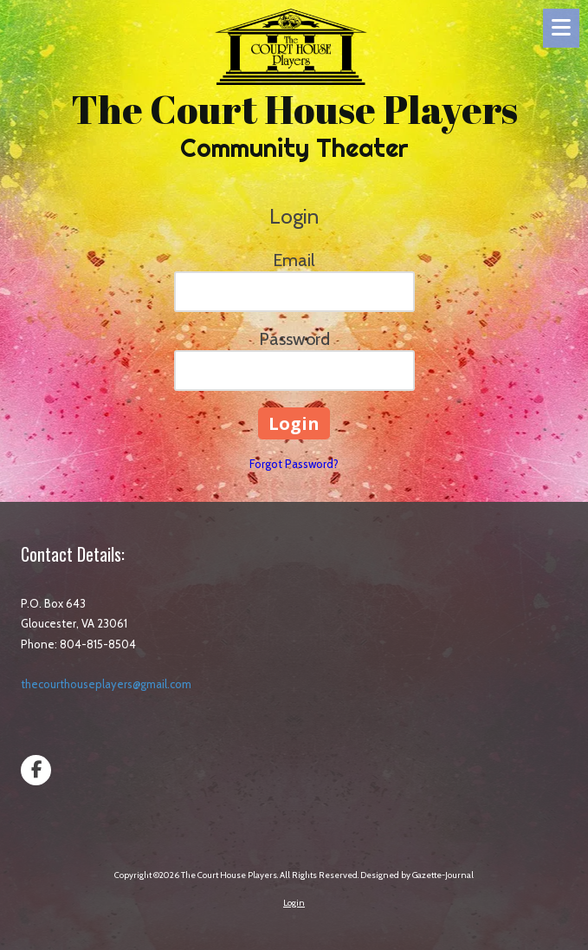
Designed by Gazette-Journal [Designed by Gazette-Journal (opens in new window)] (417, 875)
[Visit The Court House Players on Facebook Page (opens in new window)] (36, 770)
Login (294, 902)
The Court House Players (294, 108)
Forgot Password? (294, 464)
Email (294, 260)
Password (294, 339)
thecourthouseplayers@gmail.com (106, 684)
